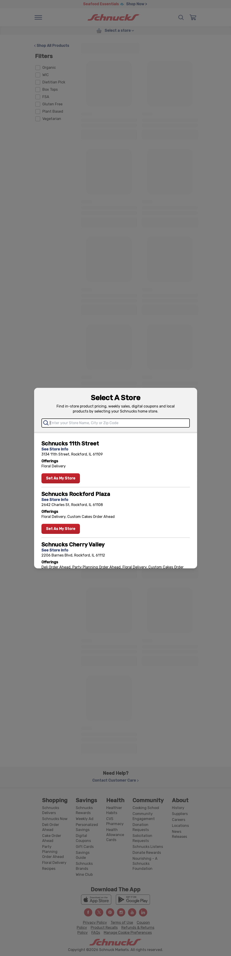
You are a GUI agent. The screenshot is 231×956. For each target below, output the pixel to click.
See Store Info (54, 449)
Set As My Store (60, 478)
